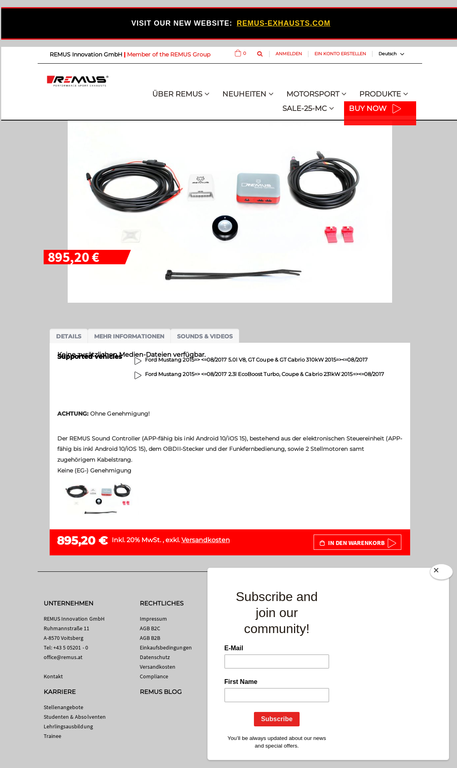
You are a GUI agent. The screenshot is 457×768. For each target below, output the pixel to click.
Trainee (52, 736)
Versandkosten (205, 540)
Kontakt (53, 676)
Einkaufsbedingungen (166, 647)
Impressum (153, 618)
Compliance (154, 676)
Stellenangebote (64, 707)
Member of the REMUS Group (168, 54)
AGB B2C (150, 628)
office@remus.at (63, 657)
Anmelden (289, 53)
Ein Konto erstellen (340, 53)
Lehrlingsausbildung (68, 726)
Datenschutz (155, 657)
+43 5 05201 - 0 (70, 647)
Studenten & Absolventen (75, 716)
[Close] (441, 573)
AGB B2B (150, 637)
